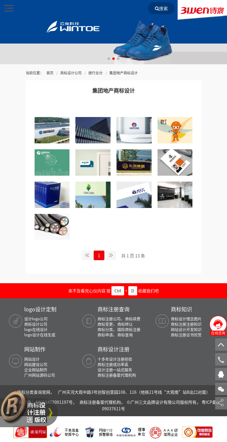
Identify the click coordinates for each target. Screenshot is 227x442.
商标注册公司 (109, 318)
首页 (49, 72)
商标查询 (125, 334)
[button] (109, 58)
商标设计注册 (113, 349)
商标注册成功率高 (113, 364)
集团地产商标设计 (123, 72)
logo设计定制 (40, 309)
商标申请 (105, 334)
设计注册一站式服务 (115, 369)
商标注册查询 (113, 309)
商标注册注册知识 (186, 324)
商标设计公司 (71, 72)
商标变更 (105, 324)
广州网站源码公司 (39, 375)
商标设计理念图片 (186, 318)
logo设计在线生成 (39, 334)
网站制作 (35, 349)
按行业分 (95, 72)
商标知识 (181, 309)
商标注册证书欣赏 (186, 334)
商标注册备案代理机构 (117, 375)
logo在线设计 (36, 329)
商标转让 (125, 324)
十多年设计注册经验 (115, 359)
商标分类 (105, 329)
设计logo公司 (36, 318)
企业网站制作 (35, 369)
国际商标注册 (128, 329)
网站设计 (32, 359)
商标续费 (132, 318)
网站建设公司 (35, 364)
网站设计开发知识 (186, 329)
